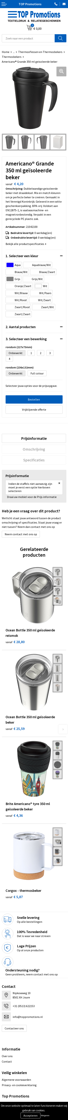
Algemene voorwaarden (16, 1079)
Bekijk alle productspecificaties (26, 244)
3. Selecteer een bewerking (26, 339)
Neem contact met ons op (21, 534)
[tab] (34, 438)
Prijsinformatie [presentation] (34, 438)
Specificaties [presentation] (34, 459)
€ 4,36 (14, 815)
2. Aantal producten (21, 327)
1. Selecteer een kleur (22, 256)
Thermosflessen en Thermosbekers (40, 52)
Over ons (7, 1056)
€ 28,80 (15, 642)
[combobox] (28, 38)
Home (5, 52)
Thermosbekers (11, 57)
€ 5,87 (14, 897)
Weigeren (45, 1115)
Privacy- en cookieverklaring (19, 1085)
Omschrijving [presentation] (34, 449)
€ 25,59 (15, 728)
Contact (7, 1061)
